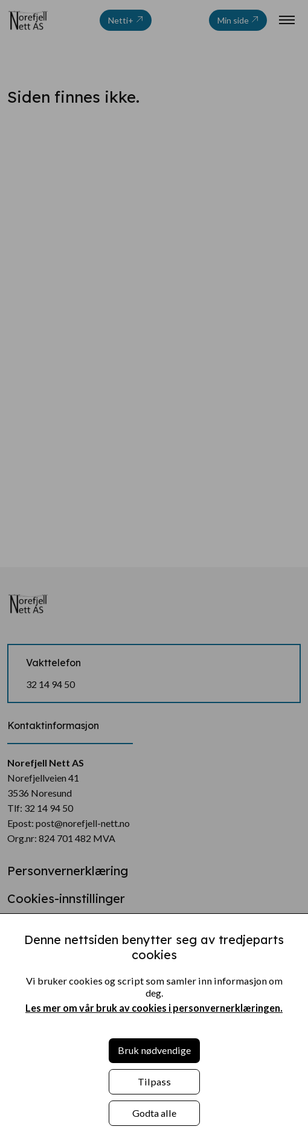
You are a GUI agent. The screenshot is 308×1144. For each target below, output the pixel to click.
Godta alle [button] (154, 1113)
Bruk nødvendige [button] (154, 1050)
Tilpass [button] (154, 1081)
